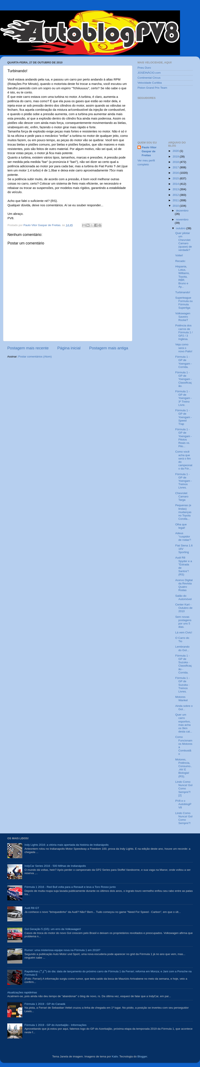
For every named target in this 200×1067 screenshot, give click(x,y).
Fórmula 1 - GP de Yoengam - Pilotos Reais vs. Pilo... (183, 438)
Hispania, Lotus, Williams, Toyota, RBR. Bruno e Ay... (182, 276)
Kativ (115, 1056)
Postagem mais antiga (108, 348)
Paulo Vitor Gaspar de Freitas (149, 151)
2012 (176, 194)
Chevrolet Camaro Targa (181, 496)
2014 (176, 183)
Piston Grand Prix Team (152, 87)
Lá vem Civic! (183, 632)
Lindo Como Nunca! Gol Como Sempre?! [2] (183, 788)
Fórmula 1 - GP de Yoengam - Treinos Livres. (183, 481)
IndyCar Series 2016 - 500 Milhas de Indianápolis (55, 865)
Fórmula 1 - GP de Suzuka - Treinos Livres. (182, 684)
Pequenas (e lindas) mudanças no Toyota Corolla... (183, 512)
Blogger (142, 1056)
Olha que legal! (181, 526)
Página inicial (68, 348)
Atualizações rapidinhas (22, 992)
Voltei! (179, 255)
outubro (181, 228)
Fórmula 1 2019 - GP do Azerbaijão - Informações (55, 1025)
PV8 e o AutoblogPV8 (183, 804)
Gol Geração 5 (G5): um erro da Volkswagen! (52, 929)
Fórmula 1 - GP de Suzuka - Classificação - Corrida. (183, 664)
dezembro (182, 210)
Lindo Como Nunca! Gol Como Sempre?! (183, 818)
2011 (176, 200)
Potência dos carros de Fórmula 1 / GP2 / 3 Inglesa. (183, 332)
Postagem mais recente (28, 348)
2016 (176, 172)
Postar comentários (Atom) (35, 356)
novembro (182, 219)
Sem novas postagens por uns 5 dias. (183, 622)
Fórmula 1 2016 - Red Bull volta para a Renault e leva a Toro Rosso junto (70, 886)
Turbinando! (182, 292)
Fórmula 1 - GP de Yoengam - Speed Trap (183, 417)
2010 (176, 205)
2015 (176, 178)
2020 (176, 150)
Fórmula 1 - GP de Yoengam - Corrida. (183, 362)
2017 (176, 167)
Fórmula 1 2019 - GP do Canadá (44, 1003)
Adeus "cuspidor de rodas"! (183, 536)
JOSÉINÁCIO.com (149, 72)
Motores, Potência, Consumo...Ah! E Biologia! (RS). (183, 768)
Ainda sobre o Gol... (183, 707)
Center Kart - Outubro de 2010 (183, 608)
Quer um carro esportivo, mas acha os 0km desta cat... (183, 723)
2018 (176, 162)
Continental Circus (149, 77)
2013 (176, 189)
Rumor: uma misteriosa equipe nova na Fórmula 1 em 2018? (62, 950)
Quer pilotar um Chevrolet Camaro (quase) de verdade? (183, 242)
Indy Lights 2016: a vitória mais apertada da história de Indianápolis (66, 844)
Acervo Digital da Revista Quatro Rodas (183, 585)
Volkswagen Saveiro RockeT (182, 317)
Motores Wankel (181, 698)
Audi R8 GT (31, 908)
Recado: (180, 261)
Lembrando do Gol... (182, 648)
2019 (176, 156)
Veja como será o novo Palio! (183, 348)
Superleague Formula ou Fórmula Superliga (183, 303)
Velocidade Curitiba (150, 82)
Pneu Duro (144, 67)
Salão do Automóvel (183, 597)
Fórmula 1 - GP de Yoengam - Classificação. (183, 379)
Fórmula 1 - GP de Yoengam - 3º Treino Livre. (183, 398)
